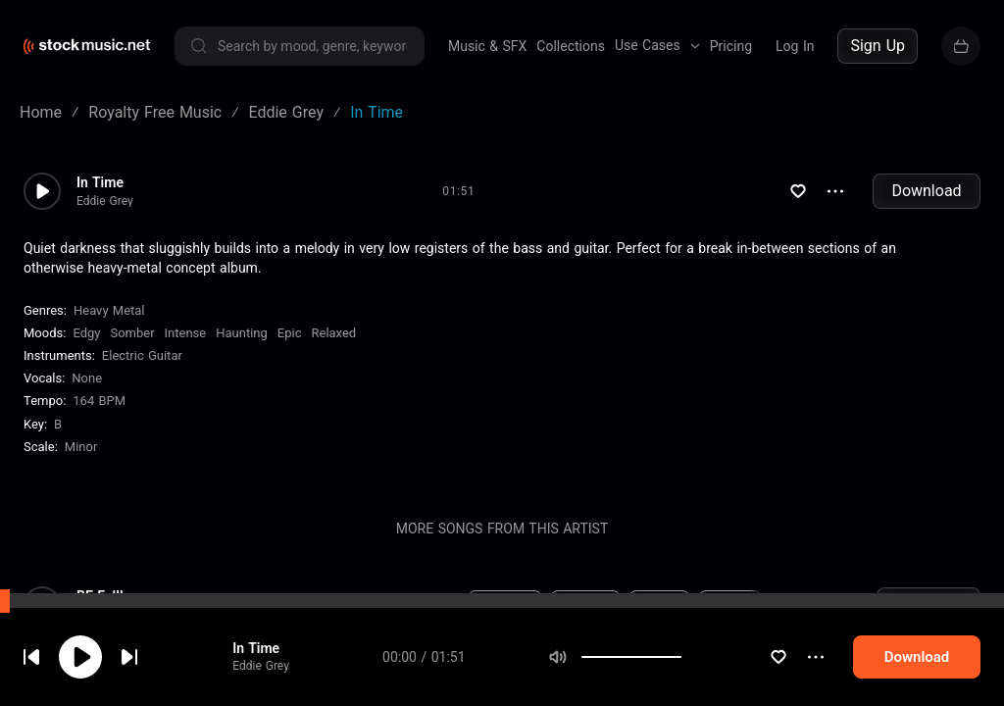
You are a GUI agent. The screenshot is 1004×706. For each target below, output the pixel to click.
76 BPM (357, 605)
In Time (100, 182)
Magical (730, 605)
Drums (607, 679)
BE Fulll (100, 596)
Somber (132, 333)
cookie (131, 653)
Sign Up (877, 45)
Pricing (731, 46)
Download (926, 190)
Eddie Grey (104, 201)
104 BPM (356, 679)
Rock (491, 679)
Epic (289, 333)
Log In (795, 46)
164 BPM (99, 400)
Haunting (242, 333)
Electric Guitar (142, 355)
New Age (585, 605)
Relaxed (333, 333)
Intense (186, 333)
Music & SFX (487, 46)
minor (81, 446)
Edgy (86, 333)
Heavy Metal (109, 310)
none (87, 378)
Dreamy (659, 605)
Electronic (504, 605)
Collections (570, 46)
